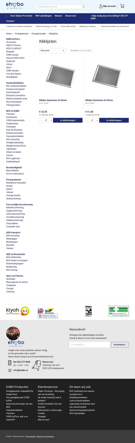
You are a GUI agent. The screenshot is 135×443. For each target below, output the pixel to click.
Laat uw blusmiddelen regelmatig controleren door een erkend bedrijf (82, 403)
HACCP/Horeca (13, 45)
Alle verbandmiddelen (16, 86)
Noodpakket (11, 77)
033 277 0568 (23, 362)
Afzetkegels (12, 242)
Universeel (11, 42)
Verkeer (9, 248)
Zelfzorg (10, 291)
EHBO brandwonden (15, 120)
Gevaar (9, 186)
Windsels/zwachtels (15, 95)
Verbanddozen (13, 161)
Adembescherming (15, 207)
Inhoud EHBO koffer (15, 58)
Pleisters (10, 114)
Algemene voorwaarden (45, 436)
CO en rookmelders (15, 173)
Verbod (9, 192)
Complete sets (13, 226)
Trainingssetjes (13, 105)
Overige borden (13, 195)
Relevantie (53, 50)
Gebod (9, 189)
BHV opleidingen (43, 16)
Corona (9, 155)
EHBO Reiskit (12, 70)
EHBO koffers (13, 39)
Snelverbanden (13, 92)
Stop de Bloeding (14, 130)
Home (8, 16)
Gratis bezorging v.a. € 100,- (46, 26)
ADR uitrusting (12, 235)
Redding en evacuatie (16, 182)
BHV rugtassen (13, 158)
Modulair (10, 51)
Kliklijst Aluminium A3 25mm (53, 100)
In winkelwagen (67, 120)
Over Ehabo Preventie (21, 16)
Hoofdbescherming (15, 217)
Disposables (12, 223)
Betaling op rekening (87, 26)
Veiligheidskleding (14, 142)
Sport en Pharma (14, 276)
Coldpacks (11, 285)
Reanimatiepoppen (14, 263)
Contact (10, 21)
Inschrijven (120, 344)
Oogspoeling (12, 123)
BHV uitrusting (12, 139)
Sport (8, 67)
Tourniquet (11, 126)
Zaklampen (11, 149)
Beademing (11, 267)
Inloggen (42, 416)
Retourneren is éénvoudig (49, 410)
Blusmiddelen (12, 170)
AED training (11, 270)
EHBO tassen (12, 55)
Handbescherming (14, 220)
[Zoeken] (61, 6)
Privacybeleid (30, 436)
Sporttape (10, 279)
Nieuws (58, 16)
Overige (9, 288)
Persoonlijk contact (68, 26)
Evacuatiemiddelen (15, 136)
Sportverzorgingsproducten (82, 410)
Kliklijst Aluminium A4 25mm (99, 100)
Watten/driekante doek (16, 98)
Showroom (70, 16)
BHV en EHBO (12, 111)
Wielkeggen (11, 238)
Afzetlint (10, 245)
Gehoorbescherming (15, 214)
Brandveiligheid (14, 167)
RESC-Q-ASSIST (13, 48)
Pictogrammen (13, 179)
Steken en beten (13, 152)
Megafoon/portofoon (16, 145)
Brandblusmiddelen (78, 397)
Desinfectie (11, 117)
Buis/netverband (13, 102)
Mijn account (43, 419)
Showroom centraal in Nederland (19, 26)
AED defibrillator (13, 257)
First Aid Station (13, 74)
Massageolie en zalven (17, 282)
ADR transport (13, 232)
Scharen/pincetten (14, 133)
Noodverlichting (13, 198)
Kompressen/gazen (15, 89)
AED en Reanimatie (15, 254)
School (9, 64)
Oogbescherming (14, 210)
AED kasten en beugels (17, 260)
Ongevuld (10, 61)
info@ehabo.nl (20, 370)
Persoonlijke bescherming (19, 204)
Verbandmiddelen (15, 83)
